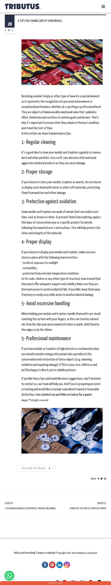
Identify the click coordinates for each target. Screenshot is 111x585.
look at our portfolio (54, 394)
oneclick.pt (92, 553)
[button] (9, 575)
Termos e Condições (46, 553)
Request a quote (55, 583)
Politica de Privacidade (24, 553)
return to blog (33, 471)
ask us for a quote (81, 394)
